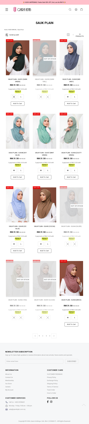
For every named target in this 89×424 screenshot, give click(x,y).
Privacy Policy (51, 377)
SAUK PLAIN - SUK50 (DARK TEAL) (44, 80)
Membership (9, 380)
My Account (9, 390)
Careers (7, 387)
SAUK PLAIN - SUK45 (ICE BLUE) (17, 227)
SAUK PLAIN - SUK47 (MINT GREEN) (44, 154)
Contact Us (9, 377)
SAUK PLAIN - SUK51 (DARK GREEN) (17, 80)
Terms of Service (52, 387)
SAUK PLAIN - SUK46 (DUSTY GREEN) (71, 154)
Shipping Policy (52, 383)
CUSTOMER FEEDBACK (54, 374)
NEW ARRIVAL (12, 29)
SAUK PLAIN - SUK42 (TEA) (17, 300)
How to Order (51, 393)
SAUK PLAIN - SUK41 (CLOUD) (44, 300)
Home (6, 29)
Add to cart (17, 103)
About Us (8, 374)
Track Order (51, 390)
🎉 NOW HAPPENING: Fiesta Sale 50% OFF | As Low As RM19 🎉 (44, 2)
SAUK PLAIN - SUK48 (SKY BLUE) (18, 154)
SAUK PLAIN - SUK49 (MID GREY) (71, 80)
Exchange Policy (52, 380)
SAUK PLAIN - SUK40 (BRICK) (71, 300)
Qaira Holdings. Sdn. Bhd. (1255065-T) (43, 421)
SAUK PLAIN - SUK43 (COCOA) (44, 226)
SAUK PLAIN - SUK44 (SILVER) (71, 226)
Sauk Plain (21, 29)
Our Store (8, 383)
